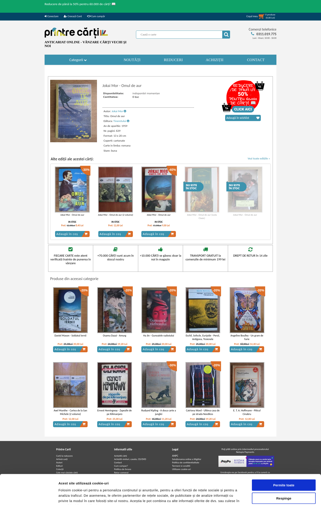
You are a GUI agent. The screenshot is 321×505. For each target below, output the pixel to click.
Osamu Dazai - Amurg (114, 335)
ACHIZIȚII (214, 60)
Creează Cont (73, 16)
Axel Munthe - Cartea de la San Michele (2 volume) (70, 412)
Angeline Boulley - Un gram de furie (246, 337)
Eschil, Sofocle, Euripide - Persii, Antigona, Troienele (203, 337)
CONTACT (256, 60)
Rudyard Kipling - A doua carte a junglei (158, 412)
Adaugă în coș (72, 234)
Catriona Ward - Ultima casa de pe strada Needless (203, 412)
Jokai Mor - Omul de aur (72, 214)
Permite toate (283, 457)
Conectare (51, 16)
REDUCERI (173, 60)
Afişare (223, 496)
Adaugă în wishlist (242, 118)
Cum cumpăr (96, 16)
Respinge (283, 470)
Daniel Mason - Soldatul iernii (70, 335)
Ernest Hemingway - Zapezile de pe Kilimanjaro (114, 412)
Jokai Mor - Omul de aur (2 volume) (115, 214)
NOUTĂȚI (132, 60)
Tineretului (121, 121)
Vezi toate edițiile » (259, 158)
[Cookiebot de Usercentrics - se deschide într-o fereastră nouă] (28, 496)
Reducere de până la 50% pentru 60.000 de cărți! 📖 (80, 4)
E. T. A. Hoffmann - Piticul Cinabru (246, 412)
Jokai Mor (119, 111)
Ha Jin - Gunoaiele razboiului (158, 335)
